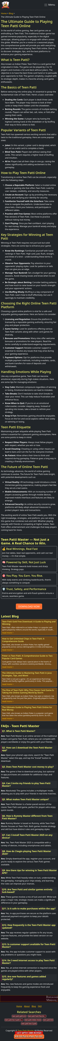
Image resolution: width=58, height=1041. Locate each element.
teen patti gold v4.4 (19, 1016)
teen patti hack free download (37, 1016)
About (27, 1006)
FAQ (40, 1006)
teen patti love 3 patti (29, 1024)
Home (4, 13)
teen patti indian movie (33, 1020)
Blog (11, 13)
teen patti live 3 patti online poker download (14, 1020)
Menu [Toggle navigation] (49, 5)
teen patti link (48, 1020)
